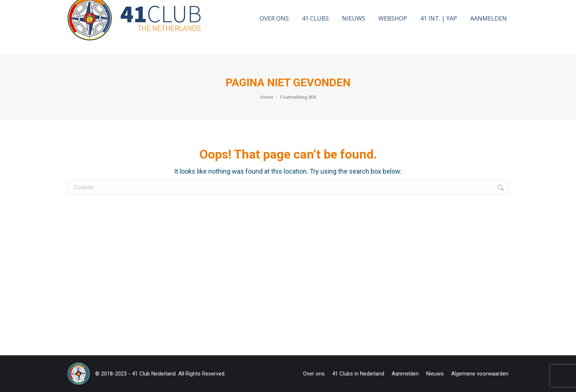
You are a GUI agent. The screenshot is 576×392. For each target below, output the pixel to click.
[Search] (443, 9)
